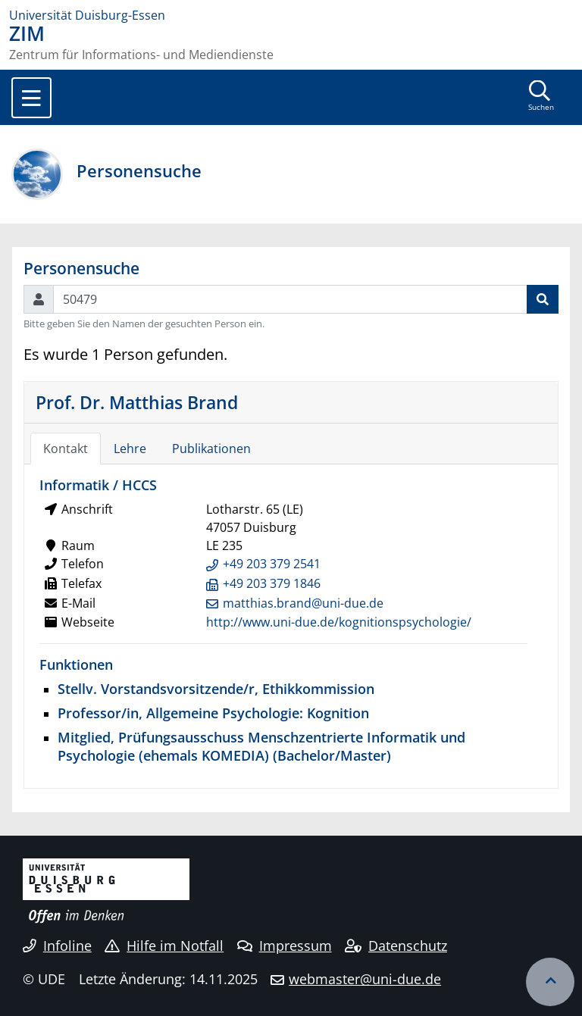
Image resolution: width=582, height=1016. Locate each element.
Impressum (284, 945)
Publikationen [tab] (211, 448)
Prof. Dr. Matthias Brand (137, 402)
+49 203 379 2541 (272, 563)
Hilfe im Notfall (164, 945)
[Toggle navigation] (31, 97)
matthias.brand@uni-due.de (303, 603)
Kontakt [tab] (65, 448)
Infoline (57, 945)
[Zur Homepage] (291, 15)
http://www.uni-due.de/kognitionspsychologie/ (338, 622)
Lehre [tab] (130, 448)
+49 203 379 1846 (272, 583)
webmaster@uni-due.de (365, 979)
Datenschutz (396, 945)
